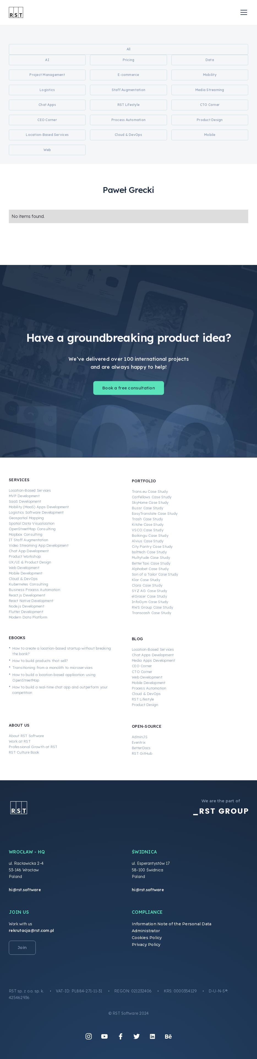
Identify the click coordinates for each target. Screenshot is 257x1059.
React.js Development (27, 595)
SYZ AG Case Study (149, 591)
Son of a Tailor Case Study (155, 574)
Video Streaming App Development (39, 545)
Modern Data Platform (28, 617)
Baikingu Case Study (150, 535)
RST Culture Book (24, 752)
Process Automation (149, 688)
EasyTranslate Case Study (154, 513)
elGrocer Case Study (149, 596)
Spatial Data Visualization (32, 523)
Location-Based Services (30, 490)
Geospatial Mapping (26, 518)
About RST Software (26, 736)
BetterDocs (141, 748)
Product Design (145, 704)
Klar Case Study (146, 580)
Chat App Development (29, 551)
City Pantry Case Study (152, 546)
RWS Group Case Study (152, 607)
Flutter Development (26, 611)
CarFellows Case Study (151, 497)
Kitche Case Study (147, 524)
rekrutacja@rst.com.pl (31, 930)
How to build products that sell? (40, 660)
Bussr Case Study (147, 508)
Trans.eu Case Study (150, 491)
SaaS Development (25, 501)
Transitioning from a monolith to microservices (52, 667)
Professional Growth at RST (33, 747)
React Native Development (31, 600)
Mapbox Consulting (25, 534)
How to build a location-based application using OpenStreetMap (53, 677)
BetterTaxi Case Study (151, 563)
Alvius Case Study (147, 541)
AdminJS (139, 737)
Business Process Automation (34, 589)
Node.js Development (26, 606)
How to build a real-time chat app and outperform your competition (60, 690)
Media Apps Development (153, 660)
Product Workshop (25, 556)
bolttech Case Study (149, 552)
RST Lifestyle (143, 699)
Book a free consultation (128, 391)
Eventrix (139, 742)
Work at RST (20, 741)
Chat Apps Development (153, 655)
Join (22, 947)
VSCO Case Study (147, 530)
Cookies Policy (147, 937)
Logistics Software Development (36, 512)
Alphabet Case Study (150, 569)
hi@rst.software (25, 889)
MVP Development (24, 496)
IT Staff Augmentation (28, 540)
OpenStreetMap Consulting (32, 529)
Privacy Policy (146, 944)
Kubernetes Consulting (28, 584)
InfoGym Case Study (150, 602)
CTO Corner (142, 671)
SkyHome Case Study (150, 502)
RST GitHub (142, 753)
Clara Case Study (147, 585)
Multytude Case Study (151, 557)
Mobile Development (26, 573)
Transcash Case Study (151, 613)
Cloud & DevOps (23, 578)
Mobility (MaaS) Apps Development (39, 507)
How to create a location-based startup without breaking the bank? (61, 651)
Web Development (24, 567)
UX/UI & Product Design (30, 562)
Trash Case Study (147, 519)
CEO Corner (142, 666)
